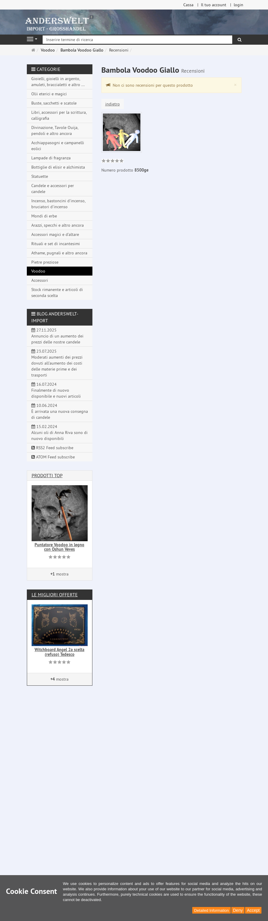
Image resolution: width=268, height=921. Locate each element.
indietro (112, 104)
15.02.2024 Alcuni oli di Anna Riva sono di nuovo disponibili (59, 432)
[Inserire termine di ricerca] (137, 40)
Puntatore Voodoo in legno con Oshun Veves (59, 547)
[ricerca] (239, 39)
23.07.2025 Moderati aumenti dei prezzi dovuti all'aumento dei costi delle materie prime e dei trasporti (57, 363)
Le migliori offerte (55, 595)
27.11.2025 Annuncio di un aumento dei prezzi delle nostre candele (57, 336)
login (238, 4)
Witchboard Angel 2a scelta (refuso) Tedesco (59, 652)
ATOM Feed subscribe (53, 457)
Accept (253, 910)
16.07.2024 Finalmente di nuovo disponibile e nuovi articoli (56, 390)
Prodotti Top (47, 475)
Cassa (188, 4)
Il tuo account (213, 4)
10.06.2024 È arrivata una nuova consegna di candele (59, 411)
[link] (112, 161)
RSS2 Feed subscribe (52, 447)
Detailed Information (211, 910)
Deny (238, 910)
